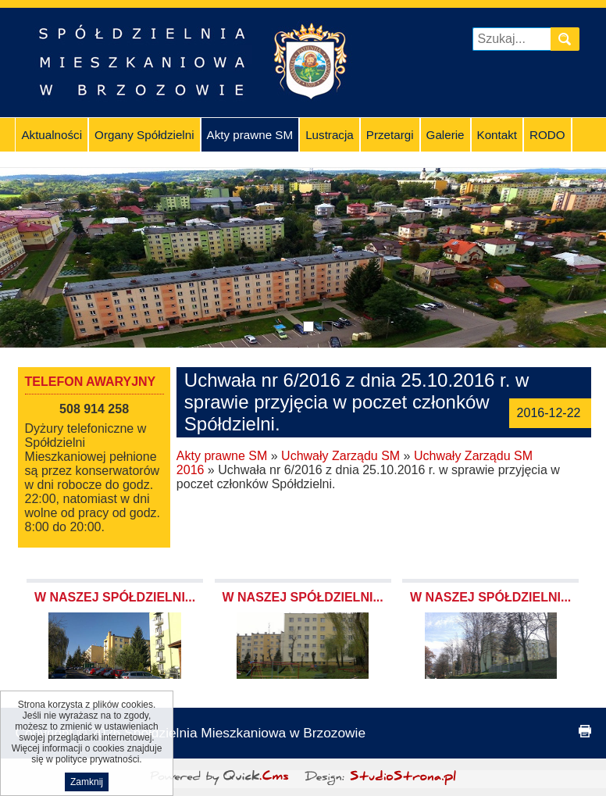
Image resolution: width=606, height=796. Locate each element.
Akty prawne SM (250, 134)
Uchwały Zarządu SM (340, 455)
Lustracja (329, 134)
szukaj (567, 38)
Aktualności (51, 134)
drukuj (585, 731)
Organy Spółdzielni (144, 134)
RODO (547, 134)
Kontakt (497, 134)
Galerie (445, 134)
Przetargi (390, 134)
